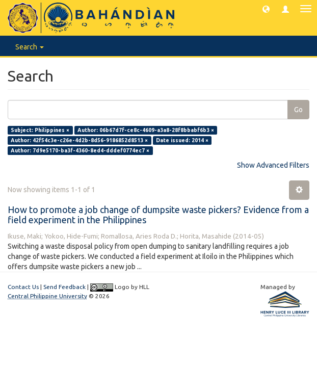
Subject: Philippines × (40, 130)
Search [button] (29, 47)
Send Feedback (64, 286)
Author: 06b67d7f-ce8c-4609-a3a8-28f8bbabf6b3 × (145, 130)
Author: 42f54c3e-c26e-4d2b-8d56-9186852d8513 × (79, 140)
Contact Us (23, 286)
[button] (266, 8)
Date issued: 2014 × (182, 140)
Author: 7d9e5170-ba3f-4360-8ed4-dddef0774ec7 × (80, 150)
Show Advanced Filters (273, 165)
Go (298, 110)
